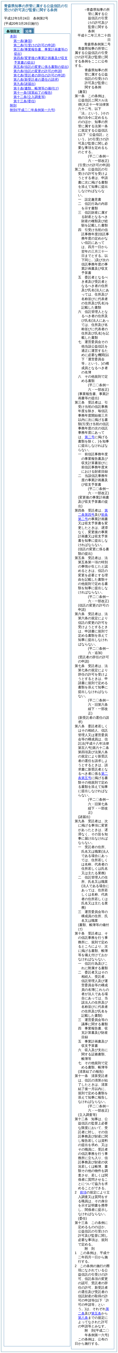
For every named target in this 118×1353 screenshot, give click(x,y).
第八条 (83, 1318)
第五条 (96, 1313)
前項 (83, 1192)
